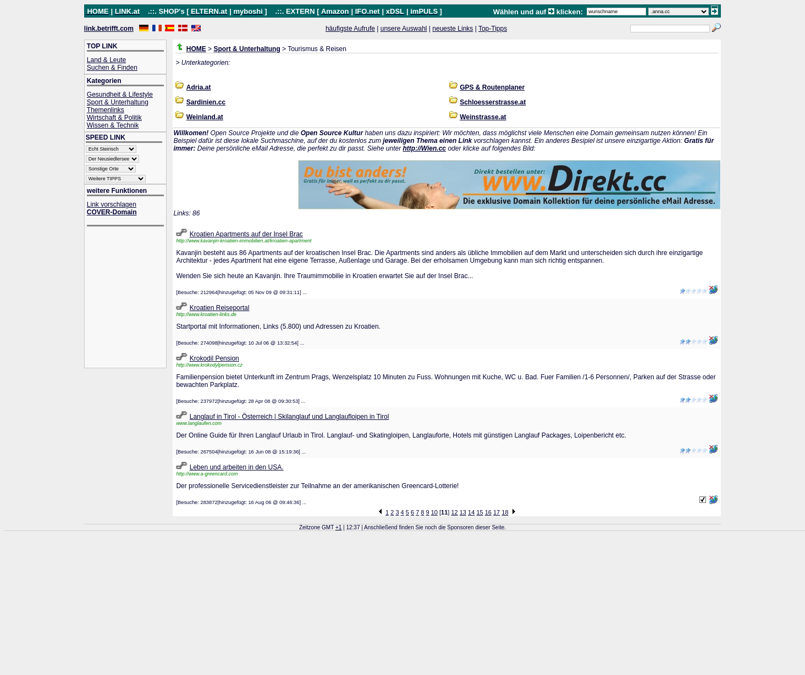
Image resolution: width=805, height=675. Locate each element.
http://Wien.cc (424, 148)
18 (504, 512)
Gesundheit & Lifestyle (120, 94)
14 (471, 512)
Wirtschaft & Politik (114, 117)
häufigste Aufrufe (350, 28)
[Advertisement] (131, 298)
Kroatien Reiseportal (220, 308)
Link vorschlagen (111, 204)
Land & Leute (106, 60)
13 (463, 512)
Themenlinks (105, 110)
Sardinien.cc (205, 102)
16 (488, 512)
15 (479, 512)
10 (434, 512)
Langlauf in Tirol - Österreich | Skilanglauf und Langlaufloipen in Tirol (289, 417)
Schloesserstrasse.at (493, 102)
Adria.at (198, 87)
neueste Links (452, 28)
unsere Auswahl (404, 28)
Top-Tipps (492, 28)
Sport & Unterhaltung (117, 102)
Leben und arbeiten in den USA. (237, 467)
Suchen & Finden (112, 67)
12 (454, 512)
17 (496, 512)
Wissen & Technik (113, 125)
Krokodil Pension (214, 358)
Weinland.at (204, 117)
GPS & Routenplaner (492, 87)
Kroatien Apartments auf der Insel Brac (246, 234)
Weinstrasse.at (483, 117)
